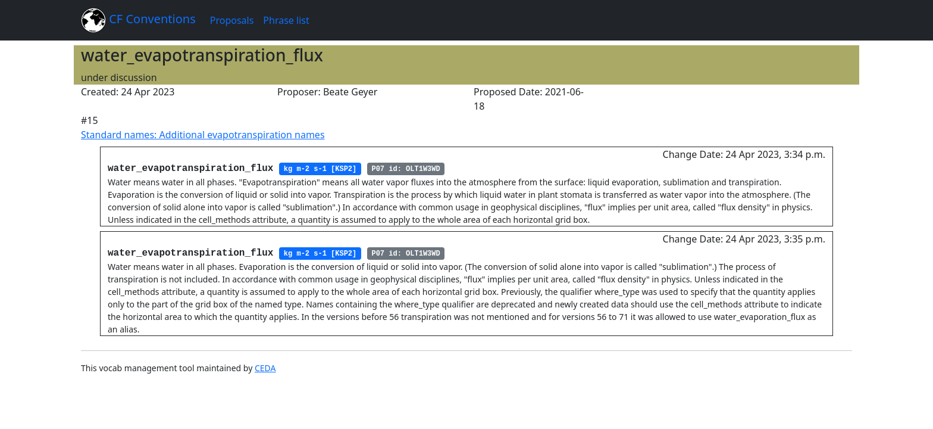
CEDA (265, 368)
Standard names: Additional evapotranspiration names (203, 134)
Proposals (232, 20)
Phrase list (286, 20)
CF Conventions (138, 20)
